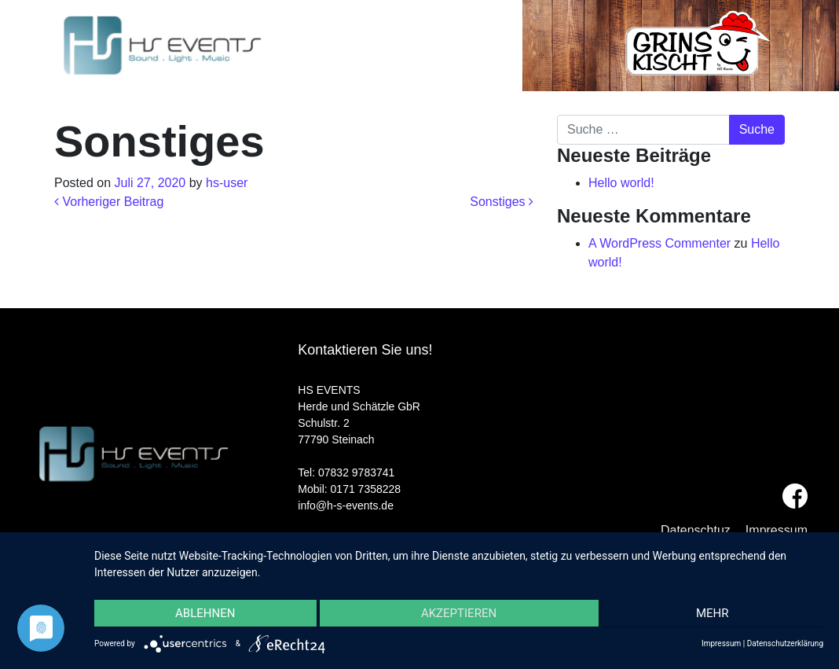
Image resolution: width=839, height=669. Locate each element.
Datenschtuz (696, 530)
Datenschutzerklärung (785, 643)
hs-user (226, 182)
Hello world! (621, 182)
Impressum (777, 530)
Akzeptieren (458, 615)
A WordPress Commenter (659, 243)
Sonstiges (501, 201)
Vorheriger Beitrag (108, 201)
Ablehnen (203, 615)
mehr (714, 615)
